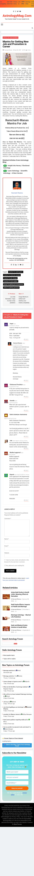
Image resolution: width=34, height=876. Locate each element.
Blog (5, 165)
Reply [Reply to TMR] (26, 448)
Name (6, 539)
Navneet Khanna (8, 50)
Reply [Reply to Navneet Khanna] (26, 380)
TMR (11, 440)
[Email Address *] (17, 783)
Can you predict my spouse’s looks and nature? (16, 727)
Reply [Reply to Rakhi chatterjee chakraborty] (26, 436)
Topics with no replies (9, 659)
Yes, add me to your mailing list (14, 565)
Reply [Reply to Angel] (26, 339)
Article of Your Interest (10, 37)
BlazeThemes (18, 824)
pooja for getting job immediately (13, 284)
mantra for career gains (16, 272)
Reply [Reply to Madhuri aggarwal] (26, 470)
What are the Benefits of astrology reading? (15, 687)
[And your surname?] (17, 777)
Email (6, 546)
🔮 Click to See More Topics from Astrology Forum (17, 745)
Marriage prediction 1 (9, 676)
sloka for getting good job (11, 287)
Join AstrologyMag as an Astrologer (13, 707)
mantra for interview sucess (12, 275)
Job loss (5, 702)
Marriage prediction (8, 670)
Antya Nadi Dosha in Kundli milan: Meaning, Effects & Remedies (20, 594)
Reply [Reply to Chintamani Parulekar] (26, 396)
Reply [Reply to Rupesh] (26, 500)
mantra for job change (10, 278)
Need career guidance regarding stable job (15, 719)
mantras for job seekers (11, 281)
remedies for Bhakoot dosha (11, 714)
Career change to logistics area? (12, 681)
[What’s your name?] (17, 772)
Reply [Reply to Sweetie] (26, 410)
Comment (7, 518)
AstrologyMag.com (17, 16)
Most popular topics (9, 655)
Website (6, 553)
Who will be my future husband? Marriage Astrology (17, 694)
